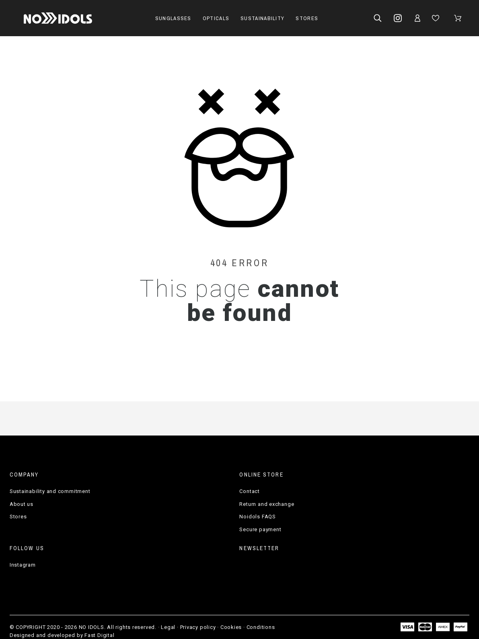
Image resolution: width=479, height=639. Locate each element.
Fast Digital (99, 635)
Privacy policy (198, 627)
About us (21, 504)
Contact (249, 491)
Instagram (23, 565)
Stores (18, 517)
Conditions (261, 627)
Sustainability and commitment (50, 491)
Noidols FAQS (257, 517)
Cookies (231, 627)
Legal (168, 627)
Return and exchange (266, 504)
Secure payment (260, 529)
